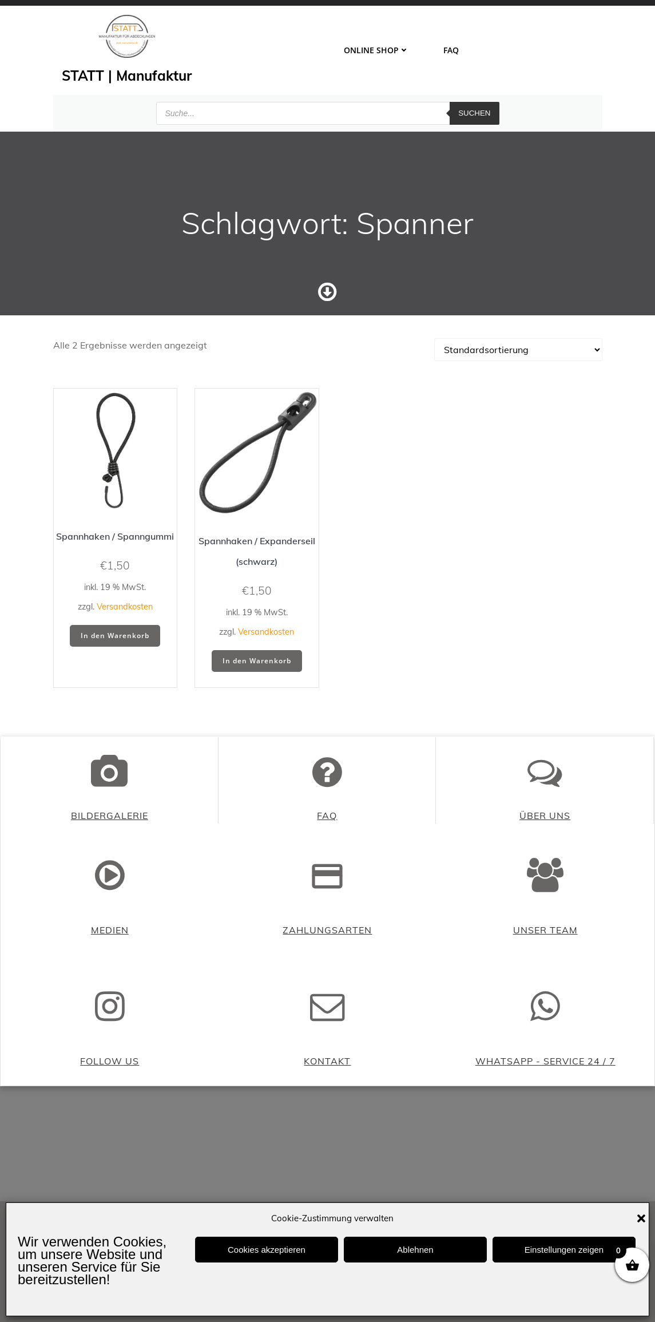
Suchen (474, 111)
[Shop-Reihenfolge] (518, 351)
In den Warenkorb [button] (115, 637)
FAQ (451, 50)
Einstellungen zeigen (564, 1249)
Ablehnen (415, 1249)
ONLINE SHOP (376, 50)
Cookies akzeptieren (266, 1249)
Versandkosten (125, 608)
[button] (641, 1218)
